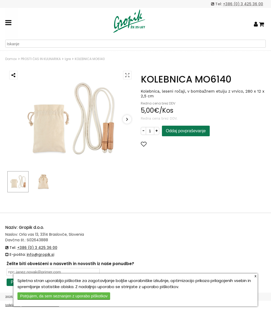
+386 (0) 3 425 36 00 (243, 4)
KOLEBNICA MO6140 (90, 59)
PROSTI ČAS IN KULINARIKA (41, 59)
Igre (68, 59)
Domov (11, 59)
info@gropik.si (40, 254)
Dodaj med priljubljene (169, 144)
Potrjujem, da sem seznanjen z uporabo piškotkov (64, 296)
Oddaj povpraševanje (186, 131)
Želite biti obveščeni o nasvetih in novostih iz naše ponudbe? (70, 263)
